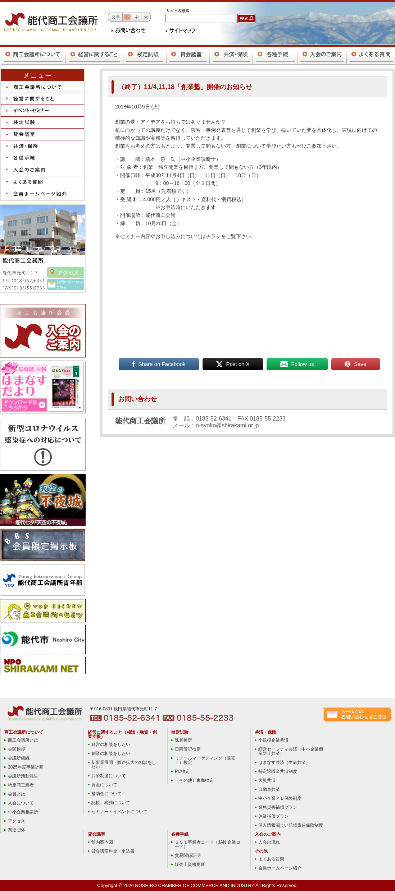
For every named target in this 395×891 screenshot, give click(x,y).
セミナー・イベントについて (119, 811)
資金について (104, 784)
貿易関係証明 (188, 855)
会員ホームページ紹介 (279, 868)
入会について (21, 803)
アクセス (16, 820)
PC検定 (182, 771)
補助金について (106, 793)
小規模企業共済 (273, 740)
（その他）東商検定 (194, 780)
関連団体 (16, 829)
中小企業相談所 (23, 812)
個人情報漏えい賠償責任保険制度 (290, 825)
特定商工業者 (21, 785)
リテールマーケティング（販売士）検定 (205, 760)
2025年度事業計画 (26, 767)
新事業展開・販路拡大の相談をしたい (123, 764)
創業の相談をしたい (110, 753)
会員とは (16, 794)
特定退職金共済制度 (277, 771)
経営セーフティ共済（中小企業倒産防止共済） (290, 751)
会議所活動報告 (23, 776)
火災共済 (267, 780)
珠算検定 (183, 740)
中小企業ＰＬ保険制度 (279, 798)
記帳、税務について (110, 802)
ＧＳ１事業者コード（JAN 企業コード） (207, 844)
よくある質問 (271, 859)
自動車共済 (269, 789)
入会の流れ (269, 842)
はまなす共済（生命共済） (284, 762)
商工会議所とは (23, 740)
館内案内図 (102, 842)
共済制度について (108, 775)
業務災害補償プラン (277, 807)
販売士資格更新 (190, 864)
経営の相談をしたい (110, 744)
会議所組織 (18, 758)
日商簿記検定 (188, 749)
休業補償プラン (273, 816)
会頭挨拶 (16, 749)
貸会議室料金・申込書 (113, 851)
